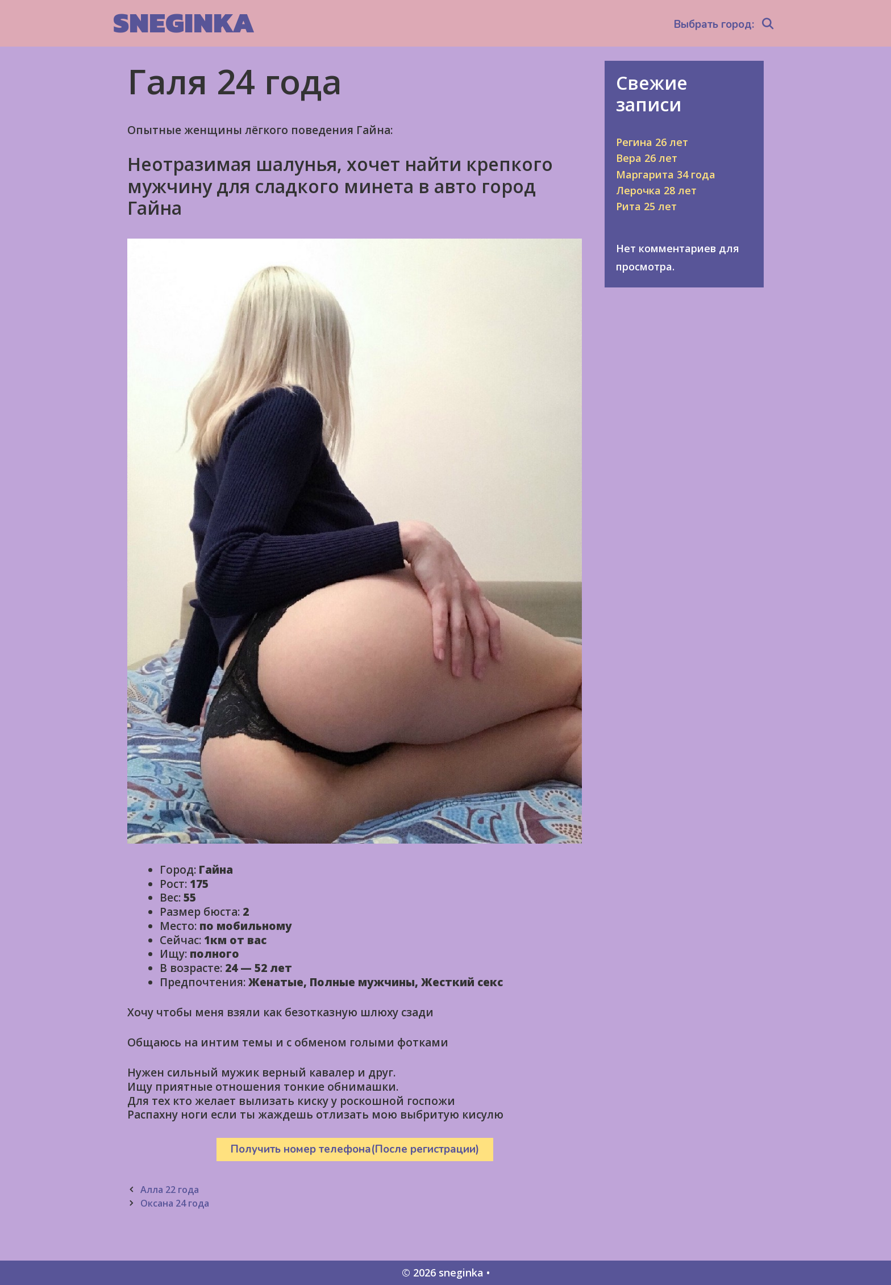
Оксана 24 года (174, 1203)
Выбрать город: (714, 24)
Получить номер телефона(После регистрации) (355, 1149)
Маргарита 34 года (665, 174)
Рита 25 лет (646, 206)
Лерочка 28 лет (656, 190)
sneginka (184, 22)
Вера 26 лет (646, 158)
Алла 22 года (169, 1189)
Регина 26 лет (652, 142)
